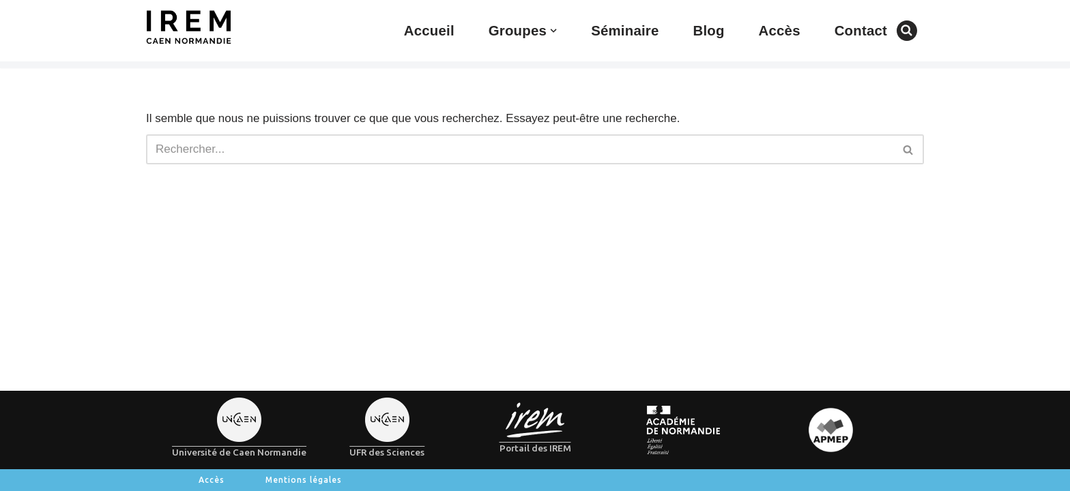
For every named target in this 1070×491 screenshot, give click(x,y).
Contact (861, 30)
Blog (708, 30)
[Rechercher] (907, 30)
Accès (779, 30)
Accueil (429, 30)
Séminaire (625, 30)
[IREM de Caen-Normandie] (188, 27)
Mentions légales (303, 479)
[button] (553, 30)
